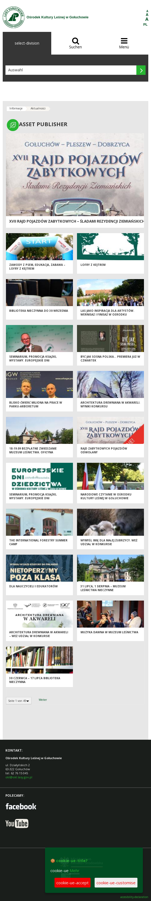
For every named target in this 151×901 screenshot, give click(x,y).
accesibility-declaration (134, 897)
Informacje (16, 108)
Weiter (43, 700)
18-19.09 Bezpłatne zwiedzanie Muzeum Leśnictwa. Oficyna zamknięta (33, 452)
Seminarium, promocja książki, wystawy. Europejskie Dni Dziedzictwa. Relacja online (33, 498)
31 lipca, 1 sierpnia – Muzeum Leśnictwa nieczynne (103, 588)
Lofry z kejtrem (93, 265)
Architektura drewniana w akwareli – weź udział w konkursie (38, 634)
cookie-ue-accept (72, 882)
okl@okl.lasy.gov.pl (18, 777)
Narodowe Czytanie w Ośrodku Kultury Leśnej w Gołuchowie (106, 496)
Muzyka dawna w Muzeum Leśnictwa (109, 632)
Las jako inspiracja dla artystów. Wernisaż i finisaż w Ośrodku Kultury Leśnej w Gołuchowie (107, 314)
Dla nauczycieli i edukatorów (33, 586)
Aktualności (38, 108)
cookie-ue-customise (116, 882)
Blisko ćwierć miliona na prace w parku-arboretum (35, 404)
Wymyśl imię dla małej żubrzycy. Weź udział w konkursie (109, 542)
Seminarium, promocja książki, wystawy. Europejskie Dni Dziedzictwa (33, 360)
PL (145, 24)
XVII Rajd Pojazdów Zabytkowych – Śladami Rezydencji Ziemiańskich (77, 221)
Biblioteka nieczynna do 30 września (38, 311)
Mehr (74, 870)
